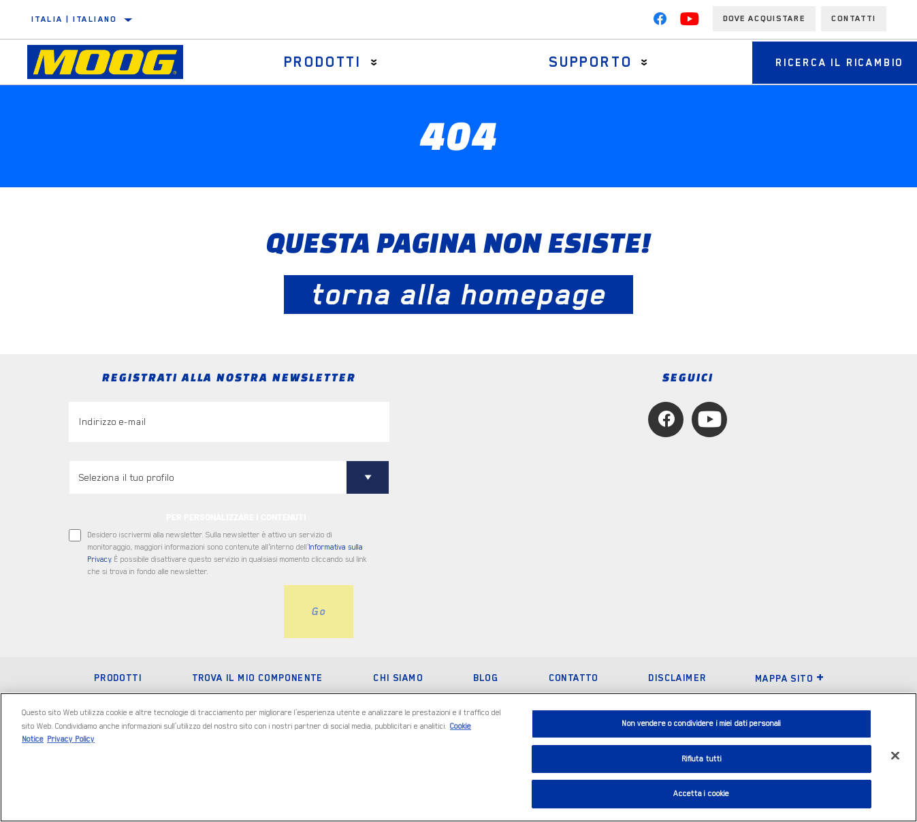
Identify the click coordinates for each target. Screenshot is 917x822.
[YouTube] (689, 22)
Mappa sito (789, 678)
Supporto (580, 62)
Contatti (853, 18)
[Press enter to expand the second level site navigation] (370, 62)
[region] (458, 757)
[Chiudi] (895, 756)
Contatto (573, 677)
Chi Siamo (398, 677)
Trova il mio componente (257, 677)
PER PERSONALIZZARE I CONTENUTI (236, 517)
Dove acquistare (764, 18)
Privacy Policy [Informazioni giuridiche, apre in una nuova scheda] (71, 739)
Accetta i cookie (701, 793)
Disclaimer (677, 677)
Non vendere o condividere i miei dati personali (701, 723)
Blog (486, 677)
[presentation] (172, 611)
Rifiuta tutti (701, 759)
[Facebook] (659, 22)
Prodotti (318, 62)
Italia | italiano (74, 19)
